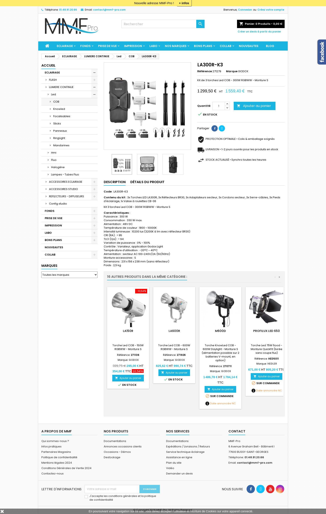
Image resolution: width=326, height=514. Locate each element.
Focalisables (61, 116)
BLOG (270, 46)
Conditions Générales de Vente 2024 (66, 468)
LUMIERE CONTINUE (61, 87)
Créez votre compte (270, 9)
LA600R (174, 331)
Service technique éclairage (185, 452)
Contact (236, 431)
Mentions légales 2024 (56, 463)
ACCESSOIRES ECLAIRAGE (65, 182)
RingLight (59, 138)
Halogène (58, 167)
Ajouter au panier (254, 105)
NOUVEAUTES (248, 46)
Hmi (53, 153)
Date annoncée (220, 403)
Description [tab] (115, 182)
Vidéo (170, 468)
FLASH (53, 80)
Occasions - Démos (117, 452)
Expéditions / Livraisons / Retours (188, 446)
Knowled (59, 109)
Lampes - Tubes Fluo (65, 174)
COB (56, 102)
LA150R (128, 331)
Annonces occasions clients (123, 446)
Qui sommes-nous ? (55, 441)
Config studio (58, 204)
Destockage (112, 457)
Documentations (115, 441)
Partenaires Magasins (56, 452)
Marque (231, 71)
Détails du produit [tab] (147, 182)
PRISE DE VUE (107, 46)
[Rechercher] (163, 24)
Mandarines (61, 145)
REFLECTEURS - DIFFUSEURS (66, 196)
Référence (204, 71)
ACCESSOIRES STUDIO (63, 189)
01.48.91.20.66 (68, 9)
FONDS (85, 46)
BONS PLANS (203, 46)
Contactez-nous (52, 474)
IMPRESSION (133, 46)
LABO (153, 46)
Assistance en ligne (179, 457)
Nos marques (175, 46)
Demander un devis (179, 474)
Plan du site (174, 463)
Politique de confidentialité (59, 457)
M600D (220, 331)
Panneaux (60, 131)
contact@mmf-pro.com (109, 9)
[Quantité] (218, 106)
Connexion (245, 9)
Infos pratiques (51, 446)
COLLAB (225, 46)
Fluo (54, 160)
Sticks (57, 123)
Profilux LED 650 (266, 331)
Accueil (48, 65)
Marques (49, 265)
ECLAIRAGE (65, 46)
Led (53, 94)
